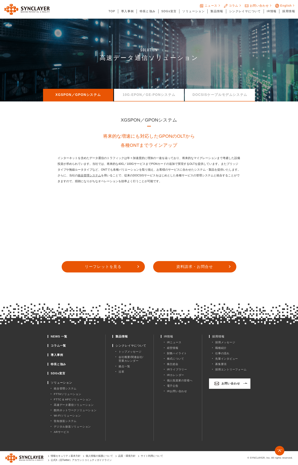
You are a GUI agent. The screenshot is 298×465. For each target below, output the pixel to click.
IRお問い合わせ (177, 391)
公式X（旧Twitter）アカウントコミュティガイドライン (81, 460)
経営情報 (172, 348)
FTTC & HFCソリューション (72, 399)
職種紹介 (221, 348)
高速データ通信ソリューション (74, 405)
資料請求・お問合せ (194, 267)
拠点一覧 (124, 366)
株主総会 (172, 364)
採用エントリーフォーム (231, 369)
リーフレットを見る (103, 267)
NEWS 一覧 (59, 336)
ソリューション (193, 11)
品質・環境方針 (127, 456)
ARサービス (61, 432)
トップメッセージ (130, 351)
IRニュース (174, 342)
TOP (111, 11)
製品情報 (216, 11)
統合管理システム (89, 175)
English (283, 6)
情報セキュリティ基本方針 (66, 456)
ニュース (208, 6)
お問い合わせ (257, 6)
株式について (175, 358)
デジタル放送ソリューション (72, 426)
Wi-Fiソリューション (67, 415)
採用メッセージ (225, 342)
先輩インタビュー (226, 358)
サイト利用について (152, 456)
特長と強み (148, 11)
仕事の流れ (222, 353)
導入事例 (127, 11)
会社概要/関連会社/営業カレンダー (131, 359)
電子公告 (172, 386)
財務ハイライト (177, 353)
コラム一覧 (58, 345)
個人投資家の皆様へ (180, 380)
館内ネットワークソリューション (75, 410)
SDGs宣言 (169, 11)
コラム (231, 6)
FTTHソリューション (67, 394)
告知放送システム (65, 421)
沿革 (121, 371)
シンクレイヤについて (245, 11)
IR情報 (272, 11)
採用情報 (288, 11)
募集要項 (221, 364)
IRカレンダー (175, 375)
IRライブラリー (177, 369)
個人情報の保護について (99, 456)
